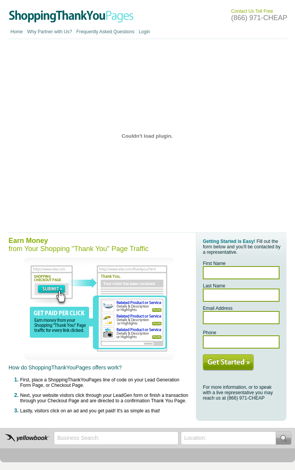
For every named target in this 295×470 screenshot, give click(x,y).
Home (16, 31)
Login (144, 31)
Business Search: (78, 438)
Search (284, 438)
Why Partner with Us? (49, 31)
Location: (195, 438)
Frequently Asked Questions (105, 31)
